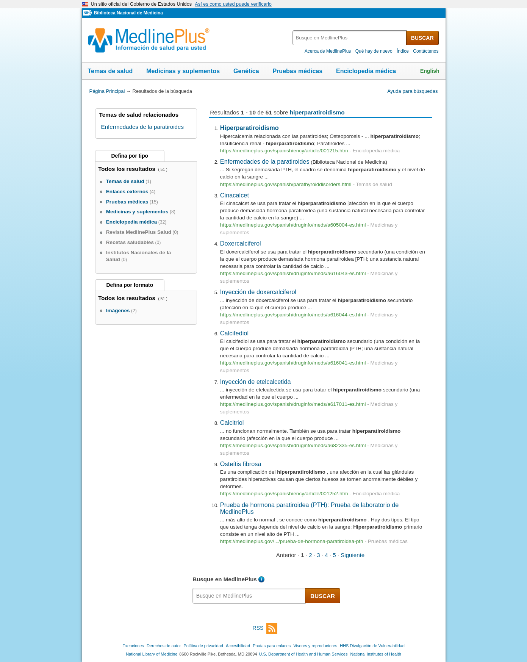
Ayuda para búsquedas (412, 91)
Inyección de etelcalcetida (255, 381)
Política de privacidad (203, 645)
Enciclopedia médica (366, 71)
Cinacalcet (234, 195)
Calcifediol (234, 333)
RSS (265, 628)
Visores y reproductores (315, 645)
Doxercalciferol (240, 243)
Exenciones (133, 645)
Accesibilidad (238, 645)
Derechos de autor (164, 645)
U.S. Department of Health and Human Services (303, 654)
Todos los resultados (127, 169)
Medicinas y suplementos (183, 71)
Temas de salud (110, 71)
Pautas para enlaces (272, 645)
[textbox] (349, 37)
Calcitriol (232, 422)
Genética (246, 71)
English (429, 71)
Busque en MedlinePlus (224, 579)
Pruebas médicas (297, 71)
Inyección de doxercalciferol (258, 291)
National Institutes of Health (375, 654)
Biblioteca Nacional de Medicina (128, 13)
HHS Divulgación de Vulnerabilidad (372, 645)
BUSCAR (422, 38)
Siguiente (352, 555)
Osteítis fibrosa (240, 463)
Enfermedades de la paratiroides (265, 161)
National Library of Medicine (151, 654)
